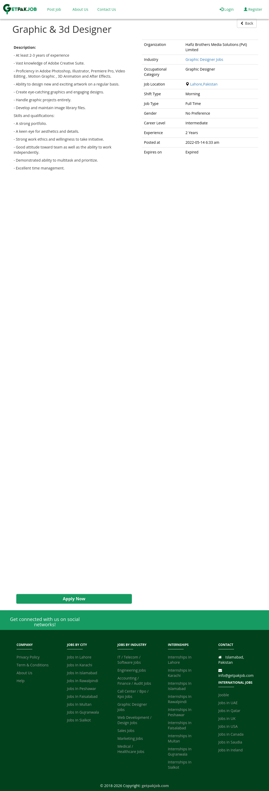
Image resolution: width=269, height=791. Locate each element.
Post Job (54, 9)
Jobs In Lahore (79, 657)
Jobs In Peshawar (81, 688)
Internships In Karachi (180, 673)
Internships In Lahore (180, 660)
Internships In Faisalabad (180, 725)
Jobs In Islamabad (82, 672)
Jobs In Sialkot (79, 720)
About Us (80, 9)
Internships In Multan (180, 738)
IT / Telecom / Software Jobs (129, 660)
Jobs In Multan (79, 704)
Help (20, 680)
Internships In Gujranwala (180, 751)
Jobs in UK (227, 718)
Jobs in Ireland (230, 749)
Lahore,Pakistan (204, 84)
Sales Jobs (125, 730)
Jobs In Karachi (79, 664)
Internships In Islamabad (180, 686)
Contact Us (106, 9)
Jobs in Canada (231, 734)
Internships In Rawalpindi (180, 699)
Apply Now (74, 599)
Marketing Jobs (130, 738)
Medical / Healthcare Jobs (130, 749)
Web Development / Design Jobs (134, 720)
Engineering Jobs (131, 670)
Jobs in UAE (228, 702)
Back (246, 23)
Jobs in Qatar (229, 710)
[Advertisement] (71, 382)
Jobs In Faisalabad (82, 696)
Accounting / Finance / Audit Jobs (134, 681)
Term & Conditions (33, 664)
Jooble (223, 694)
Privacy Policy (28, 657)
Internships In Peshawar (180, 712)
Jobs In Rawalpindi (82, 680)
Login (227, 9)
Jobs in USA (228, 726)
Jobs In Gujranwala (83, 712)
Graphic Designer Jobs (204, 59)
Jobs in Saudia (230, 742)
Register (253, 9)
